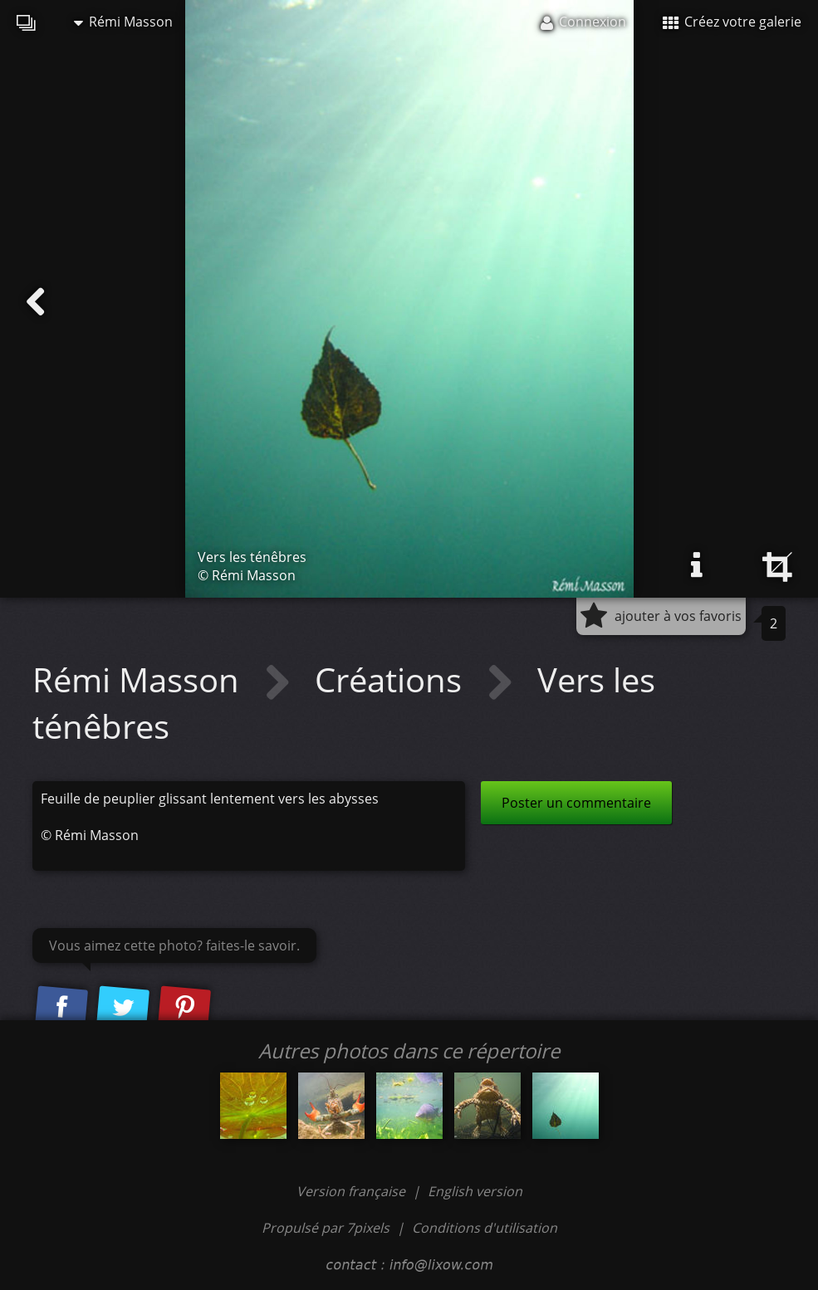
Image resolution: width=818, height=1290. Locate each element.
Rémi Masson (123, 21)
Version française (352, 1191)
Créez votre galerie (732, 21)
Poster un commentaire (576, 803)
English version (475, 1191)
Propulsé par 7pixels (325, 1228)
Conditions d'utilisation (484, 1228)
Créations (392, 679)
